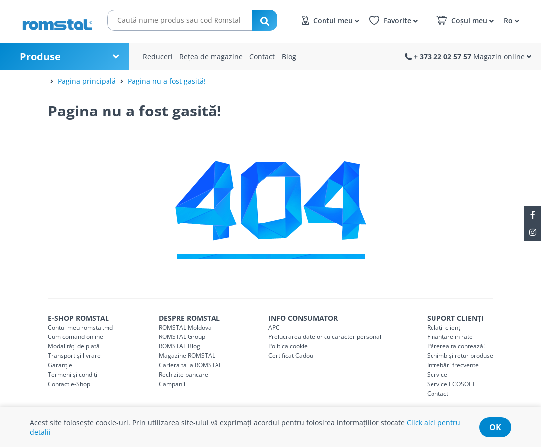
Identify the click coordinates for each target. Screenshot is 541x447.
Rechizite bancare (183, 374)
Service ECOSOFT (451, 384)
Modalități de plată (74, 346)
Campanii (172, 384)
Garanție (60, 365)
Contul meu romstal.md (80, 327)
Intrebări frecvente (453, 365)
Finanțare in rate (450, 337)
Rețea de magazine (211, 56)
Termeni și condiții (73, 374)
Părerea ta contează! (456, 346)
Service (437, 374)
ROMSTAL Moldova (185, 327)
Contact (262, 56)
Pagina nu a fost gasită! (167, 81)
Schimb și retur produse (460, 355)
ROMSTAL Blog (179, 346)
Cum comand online (75, 337)
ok (495, 427)
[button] (510, 20)
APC (274, 327)
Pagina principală (87, 81)
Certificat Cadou (290, 355)
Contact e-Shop (69, 384)
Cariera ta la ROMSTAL (190, 365)
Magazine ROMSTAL (187, 355)
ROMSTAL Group (182, 337)
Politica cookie (288, 346)
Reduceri (158, 56)
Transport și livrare (74, 355)
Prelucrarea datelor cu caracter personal (324, 337)
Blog (289, 56)
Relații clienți (444, 327)
